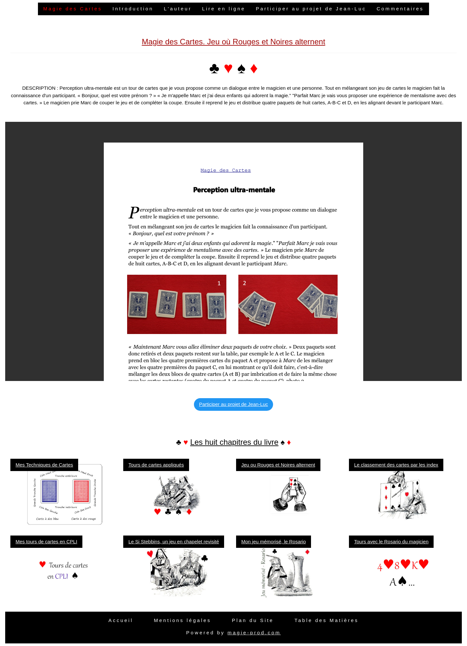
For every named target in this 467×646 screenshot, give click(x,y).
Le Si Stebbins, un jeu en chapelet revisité (173, 541)
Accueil (120, 620)
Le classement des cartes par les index (396, 464)
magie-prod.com (254, 632)
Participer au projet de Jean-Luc (311, 8)
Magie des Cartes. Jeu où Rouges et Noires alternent (233, 41)
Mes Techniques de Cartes (44, 464)
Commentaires (400, 8)
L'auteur (178, 8)
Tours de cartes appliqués (156, 464)
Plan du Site (253, 620)
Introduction (133, 8)
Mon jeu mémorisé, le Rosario (273, 541)
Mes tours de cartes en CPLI (46, 541)
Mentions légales (182, 620)
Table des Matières (326, 620)
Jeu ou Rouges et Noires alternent (278, 464)
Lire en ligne (223, 8)
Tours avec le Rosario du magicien (391, 541)
